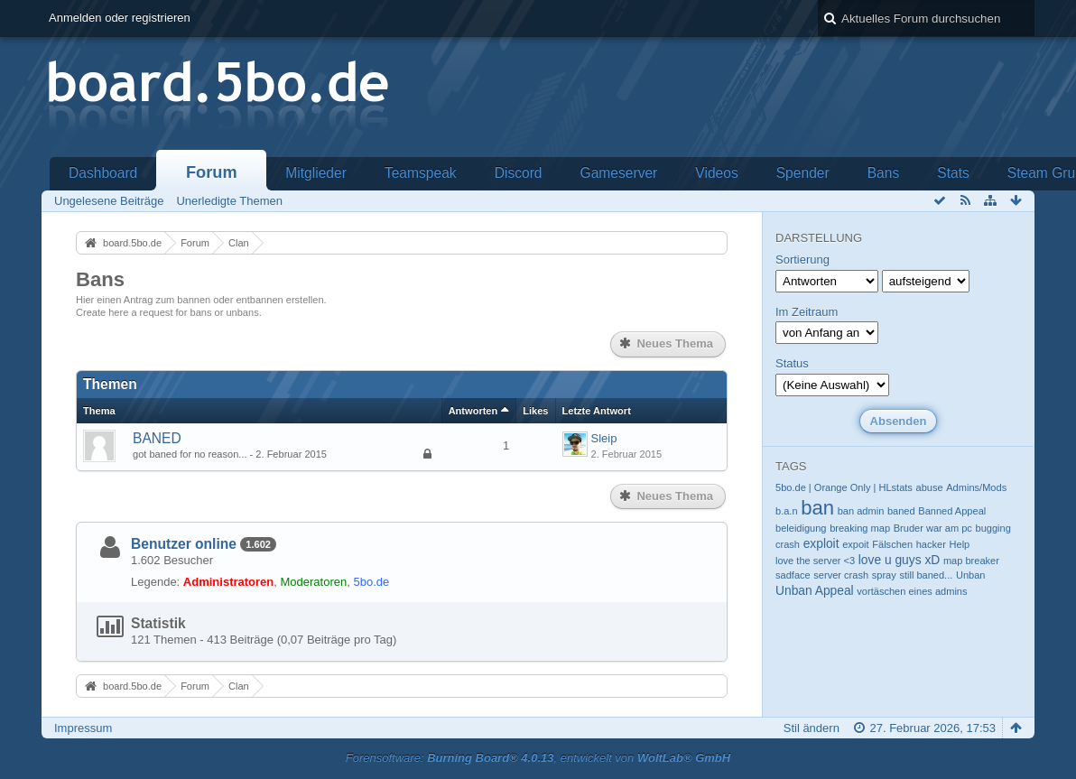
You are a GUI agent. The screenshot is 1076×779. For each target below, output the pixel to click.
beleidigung (801, 528)
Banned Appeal (952, 510)
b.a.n (786, 510)
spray (884, 575)
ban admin (861, 510)
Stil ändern (811, 728)
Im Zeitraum (806, 312)
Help (960, 544)
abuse (929, 487)
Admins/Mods (976, 487)
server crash (840, 575)
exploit (821, 543)
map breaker (971, 560)
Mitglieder (316, 173)
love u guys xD (899, 559)
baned (901, 510)
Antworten (473, 410)
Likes (535, 410)
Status (792, 363)
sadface (793, 575)
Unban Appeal (814, 590)
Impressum (83, 728)
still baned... (925, 575)
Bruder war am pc (933, 528)
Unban (971, 575)
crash (787, 544)
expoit (855, 544)
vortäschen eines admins (912, 591)
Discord (519, 173)
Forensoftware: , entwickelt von (538, 758)
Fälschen (892, 544)
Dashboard (103, 173)
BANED (157, 438)
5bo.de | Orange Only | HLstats (844, 487)
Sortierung (802, 259)
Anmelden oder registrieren (119, 17)
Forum (211, 172)
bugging (993, 528)
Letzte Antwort (596, 410)
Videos (716, 173)
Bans (883, 173)
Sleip (604, 438)
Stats (953, 173)
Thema (99, 410)
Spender (803, 173)
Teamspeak (421, 173)
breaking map (860, 528)
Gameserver (619, 173)
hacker (931, 544)
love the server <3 (815, 560)
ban (817, 507)
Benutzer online (184, 544)
